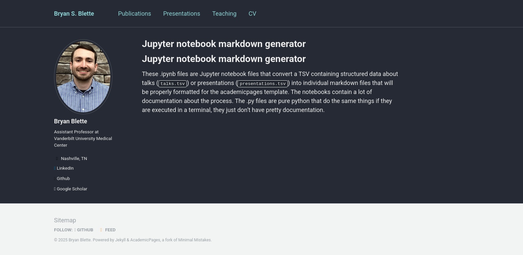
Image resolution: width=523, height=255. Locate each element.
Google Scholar (70, 188)
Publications (134, 13)
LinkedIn (64, 168)
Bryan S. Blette (74, 13)
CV (252, 13)
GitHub (83, 229)
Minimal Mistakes (194, 240)
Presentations (181, 13)
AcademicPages (145, 240)
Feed (107, 229)
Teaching (224, 13)
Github (62, 178)
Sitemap (65, 220)
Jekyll (120, 240)
